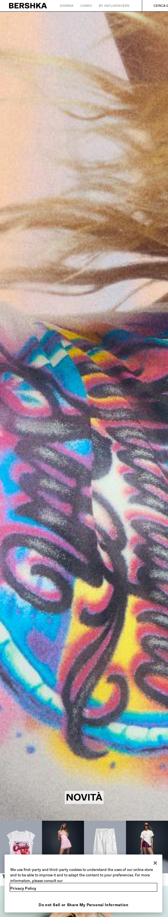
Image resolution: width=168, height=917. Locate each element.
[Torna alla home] (28, 5)
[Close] (155, 863)
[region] (83, 884)
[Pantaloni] (105, 850)
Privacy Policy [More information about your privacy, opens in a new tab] (23, 888)
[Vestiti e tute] (63, 853)
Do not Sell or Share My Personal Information (84, 905)
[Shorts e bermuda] (147, 853)
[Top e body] (21, 850)
